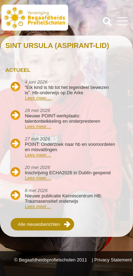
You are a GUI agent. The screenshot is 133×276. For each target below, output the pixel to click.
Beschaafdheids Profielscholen (34, 19)
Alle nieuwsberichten (39, 224)
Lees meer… (38, 98)
